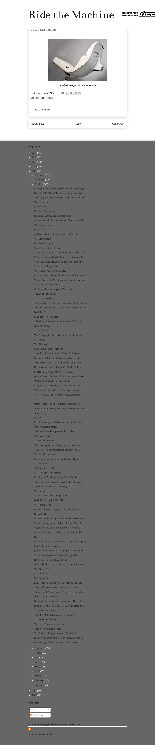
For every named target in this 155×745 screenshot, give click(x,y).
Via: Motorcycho (42, 463)
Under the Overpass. (43, 514)
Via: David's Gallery (43, 298)
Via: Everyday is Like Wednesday (50, 271)
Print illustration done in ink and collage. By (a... (57, 459)
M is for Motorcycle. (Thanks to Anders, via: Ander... (59, 422)
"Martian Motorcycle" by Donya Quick (52, 381)
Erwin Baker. (40, 206)
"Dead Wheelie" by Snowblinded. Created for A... (57, 404)
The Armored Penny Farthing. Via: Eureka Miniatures (59, 592)
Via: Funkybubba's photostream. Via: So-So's (55, 633)
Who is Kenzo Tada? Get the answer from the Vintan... (60, 280)
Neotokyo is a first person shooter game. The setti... (58, 601)
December (40, 175)
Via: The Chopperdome (45, 211)
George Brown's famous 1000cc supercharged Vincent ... (60, 376)
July (37, 657)
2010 (34, 166)
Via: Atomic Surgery (43, 569)
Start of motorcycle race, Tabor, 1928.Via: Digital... (58, 523)
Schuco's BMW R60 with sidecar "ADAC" (54, 372)
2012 (34, 157)
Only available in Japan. (45, 427)
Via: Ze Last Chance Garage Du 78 (50, 495)
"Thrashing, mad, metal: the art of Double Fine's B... (58, 261)
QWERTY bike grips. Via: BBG (49, 500)
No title (37, 417)
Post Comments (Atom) (84, 132)
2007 (34, 695)
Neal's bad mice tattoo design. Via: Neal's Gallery (57, 367)
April (37, 671)
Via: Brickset (40, 491)
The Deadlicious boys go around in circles (54, 431)
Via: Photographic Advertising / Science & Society (58, 335)
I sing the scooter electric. (46, 317)
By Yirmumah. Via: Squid (46, 284)
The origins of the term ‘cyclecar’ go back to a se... (58, 482)
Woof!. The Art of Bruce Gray (48, 596)
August (38, 652)
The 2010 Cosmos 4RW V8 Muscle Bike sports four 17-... (61, 307)
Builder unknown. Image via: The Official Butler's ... (59, 509)
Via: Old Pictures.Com (44, 454)
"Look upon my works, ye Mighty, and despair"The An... (61, 408)
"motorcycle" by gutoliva (46, 266)
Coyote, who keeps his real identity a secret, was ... (58, 527)
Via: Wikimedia (41, 202)
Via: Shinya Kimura (43, 225)
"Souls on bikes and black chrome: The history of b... (59, 257)
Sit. (35, 399)
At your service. (41, 413)
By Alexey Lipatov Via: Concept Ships (52, 216)
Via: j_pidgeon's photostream (48, 472)
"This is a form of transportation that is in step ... (57, 449)
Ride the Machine (71, 14)
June (37, 662)
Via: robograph (41, 578)
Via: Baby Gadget (42, 239)
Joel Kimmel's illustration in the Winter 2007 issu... (58, 321)
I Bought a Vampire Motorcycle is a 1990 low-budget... (60, 188)
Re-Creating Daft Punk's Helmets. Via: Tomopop (57, 642)
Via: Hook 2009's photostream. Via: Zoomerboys (57, 394)
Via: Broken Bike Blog (45, 619)
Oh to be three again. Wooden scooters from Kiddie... (59, 532)
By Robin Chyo (41, 312)
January (39, 685)
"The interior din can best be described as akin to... (58, 390)
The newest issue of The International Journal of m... (59, 362)
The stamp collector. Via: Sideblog (50, 486)
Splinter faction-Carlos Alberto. (49, 546)
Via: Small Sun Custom (45, 610)
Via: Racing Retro (42, 504)
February (39, 680)
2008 (34, 690)
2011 (34, 162)
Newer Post (37, 123)
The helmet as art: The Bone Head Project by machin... (60, 303)
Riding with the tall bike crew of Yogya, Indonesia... (58, 638)
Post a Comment (42, 109)
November (40, 179)
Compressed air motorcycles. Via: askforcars (55, 289)
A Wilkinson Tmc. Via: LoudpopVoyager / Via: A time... (60, 252)
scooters (49, 97)
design (41, 97)
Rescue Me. (39, 229)
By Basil (38, 537)
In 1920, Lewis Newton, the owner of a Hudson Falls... (60, 275)
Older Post (118, 123)
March (38, 675)
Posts (34, 709)
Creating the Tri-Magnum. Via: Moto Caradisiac (56, 477)
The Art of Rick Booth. (45, 294)
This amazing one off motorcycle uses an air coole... (58, 445)
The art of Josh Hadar (44, 468)
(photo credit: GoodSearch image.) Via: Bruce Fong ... (59, 550)
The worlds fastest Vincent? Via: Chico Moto (55, 587)
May (37, 666)
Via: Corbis (39, 339)
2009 (34, 171)
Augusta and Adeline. (44, 440)
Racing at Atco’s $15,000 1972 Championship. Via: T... (60, 193)
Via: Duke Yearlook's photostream (50, 624)
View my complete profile (40, 734)
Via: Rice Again (41, 344)
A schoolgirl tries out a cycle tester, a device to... (57, 234)
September (40, 648)
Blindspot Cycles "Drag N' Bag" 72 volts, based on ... (59, 606)
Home (78, 123)
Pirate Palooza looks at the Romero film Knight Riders (60, 220)
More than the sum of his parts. (48, 349)
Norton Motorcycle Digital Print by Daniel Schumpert (59, 518)
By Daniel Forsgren (43, 243)
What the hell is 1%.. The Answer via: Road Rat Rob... (60, 564)
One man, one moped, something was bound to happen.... (61, 541)
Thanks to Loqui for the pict (47, 628)
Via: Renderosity (42, 436)
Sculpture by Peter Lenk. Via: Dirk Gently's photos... (59, 385)
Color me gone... (42, 326)
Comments (36, 715)
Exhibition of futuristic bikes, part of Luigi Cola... (57, 358)
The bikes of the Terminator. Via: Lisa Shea (54, 615)
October (39, 184)
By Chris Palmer (42, 573)
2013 (34, 153)
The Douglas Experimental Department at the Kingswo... (61, 197)
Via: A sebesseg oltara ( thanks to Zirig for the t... (57, 555)
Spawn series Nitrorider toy (47, 248)
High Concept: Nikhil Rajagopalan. (50, 560)
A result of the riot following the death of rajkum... (58, 353)
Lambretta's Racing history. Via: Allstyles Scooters (58, 583)
